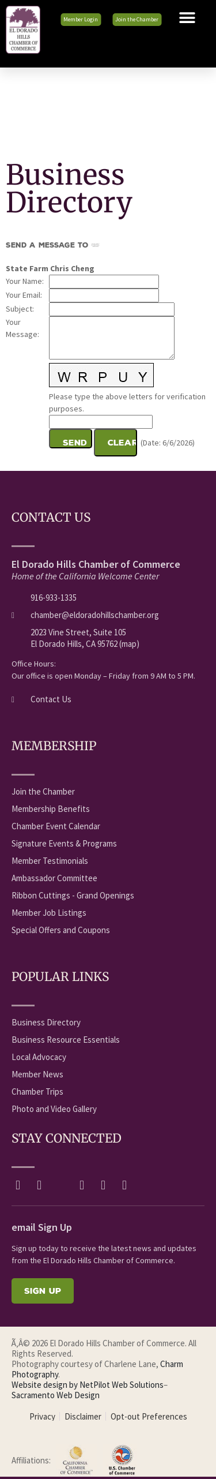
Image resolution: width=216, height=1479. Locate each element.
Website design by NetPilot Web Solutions (88, 1384)
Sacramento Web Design (56, 1395)
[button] (187, 18)
